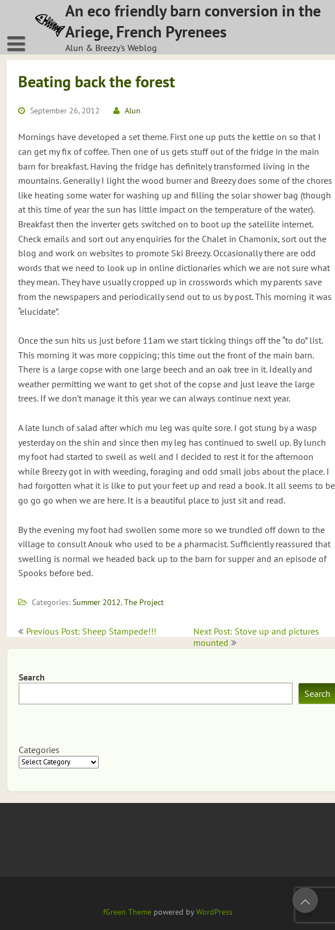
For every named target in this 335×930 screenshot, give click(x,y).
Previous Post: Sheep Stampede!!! (91, 631)
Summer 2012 (97, 602)
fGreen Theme (127, 912)
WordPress (214, 912)
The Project (144, 602)
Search (32, 677)
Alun (133, 110)
